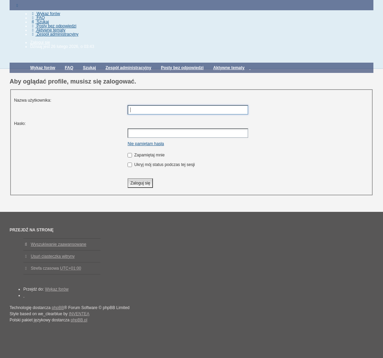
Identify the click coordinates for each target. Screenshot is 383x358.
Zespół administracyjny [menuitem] (54, 34)
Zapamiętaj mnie (146, 155)
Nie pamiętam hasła (146, 143)
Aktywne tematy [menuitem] (47, 30)
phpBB (58, 307)
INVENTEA (79, 313)
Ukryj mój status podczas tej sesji (161, 164)
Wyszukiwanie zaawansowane (58, 244)
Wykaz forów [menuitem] (45, 13)
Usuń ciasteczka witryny (53, 256)
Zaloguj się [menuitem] (40, 42)
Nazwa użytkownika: (32, 100)
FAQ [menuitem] (37, 17)
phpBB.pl (79, 320)
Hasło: (20, 123)
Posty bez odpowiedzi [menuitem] (53, 26)
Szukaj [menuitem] (39, 22)
